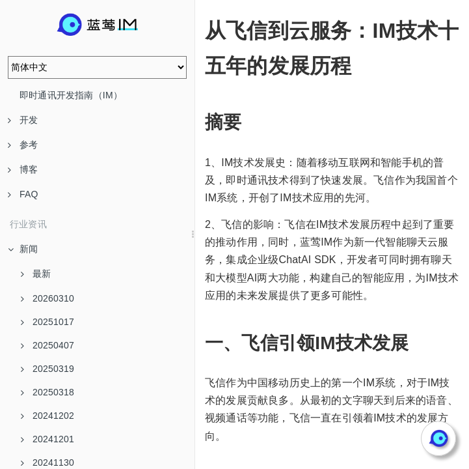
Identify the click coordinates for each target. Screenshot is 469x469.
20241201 (47, 439)
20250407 (47, 345)
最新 (36, 273)
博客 (23, 169)
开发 (23, 120)
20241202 (47, 415)
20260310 (47, 298)
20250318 (47, 392)
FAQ (23, 194)
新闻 (23, 249)
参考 (23, 144)
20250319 (47, 368)
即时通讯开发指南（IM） (71, 95)
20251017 (47, 322)
